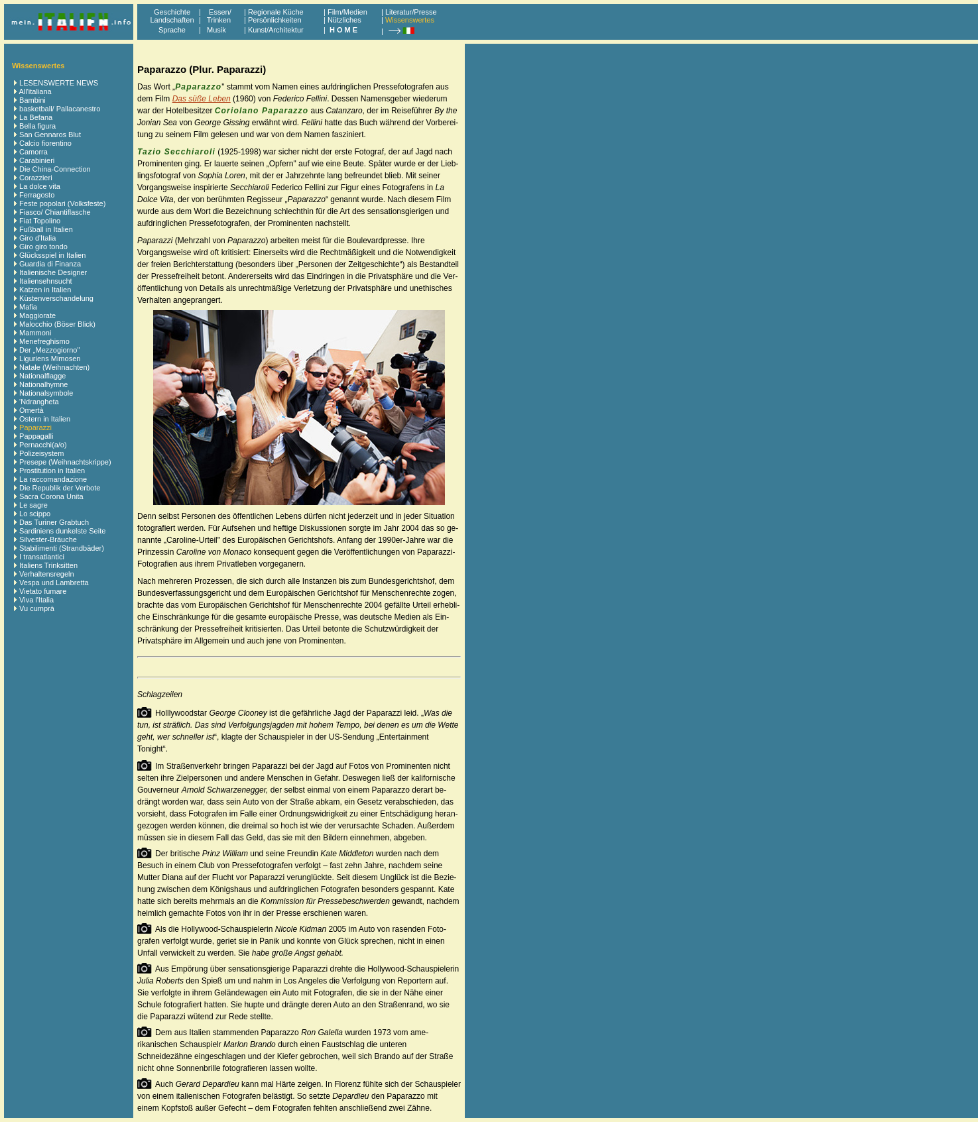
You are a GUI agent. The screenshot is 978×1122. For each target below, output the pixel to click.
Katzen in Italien (45, 290)
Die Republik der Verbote (59, 488)
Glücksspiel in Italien (52, 255)
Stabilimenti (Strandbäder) (61, 548)
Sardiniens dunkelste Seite (62, 531)
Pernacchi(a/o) (43, 445)
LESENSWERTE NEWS (58, 83)
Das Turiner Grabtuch (54, 522)
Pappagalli (36, 436)
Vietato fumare (42, 591)
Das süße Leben (201, 98)
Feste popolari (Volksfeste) (62, 203)
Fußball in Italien (46, 229)
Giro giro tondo (43, 247)
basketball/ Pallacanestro (59, 109)
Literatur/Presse (411, 12)
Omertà (31, 410)
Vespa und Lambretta (54, 583)
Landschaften (172, 20)
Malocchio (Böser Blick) (57, 324)
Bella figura (37, 126)
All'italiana (35, 91)
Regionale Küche (276, 12)
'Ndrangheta (39, 402)
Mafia (28, 307)
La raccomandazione (53, 479)
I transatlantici (41, 557)
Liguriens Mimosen (49, 359)
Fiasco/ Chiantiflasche (55, 212)
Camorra (33, 152)
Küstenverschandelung (56, 298)
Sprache (172, 30)
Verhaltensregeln (46, 574)
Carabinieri (36, 160)
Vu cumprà (36, 608)
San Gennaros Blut (50, 135)
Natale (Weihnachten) (54, 367)
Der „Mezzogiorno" (49, 350)
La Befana (35, 117)
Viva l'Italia (36, 600)
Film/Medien (347, 12)
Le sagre (33, 505)
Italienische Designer (53, 272)
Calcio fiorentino (45, 143)
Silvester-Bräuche (48, 539)
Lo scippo (34, 514)
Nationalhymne (43, 384)
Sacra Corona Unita (51, 496)
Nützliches (344, 20)
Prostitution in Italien (52, 471)
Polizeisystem (41, 453)
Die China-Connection (55, 169)
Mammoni (35, 333)
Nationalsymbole (46, 393)
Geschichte (172, 12)
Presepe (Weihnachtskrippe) (65, 462)
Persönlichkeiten (275, 20)
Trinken (217, 20)
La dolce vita (39, 186)
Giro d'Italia (37, 238)
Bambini (32, 100)
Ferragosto (36, 195)
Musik (216, 30)
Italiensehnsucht (45, 281)
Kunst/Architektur (276, 30)
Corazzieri (35, 178)
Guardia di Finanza (50, 264)
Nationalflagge (42, 376)
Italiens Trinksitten (48, 565)
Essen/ (220, 12)
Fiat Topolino (39, 221)
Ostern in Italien (44, 419)
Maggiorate (37, 315)
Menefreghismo (44, 341)
